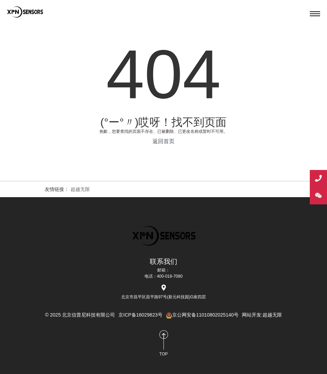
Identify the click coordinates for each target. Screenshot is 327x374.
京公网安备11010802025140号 (202, 315)
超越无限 (80, 189)
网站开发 (251, 315)
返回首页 (163, 141)
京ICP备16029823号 (140, 315)
